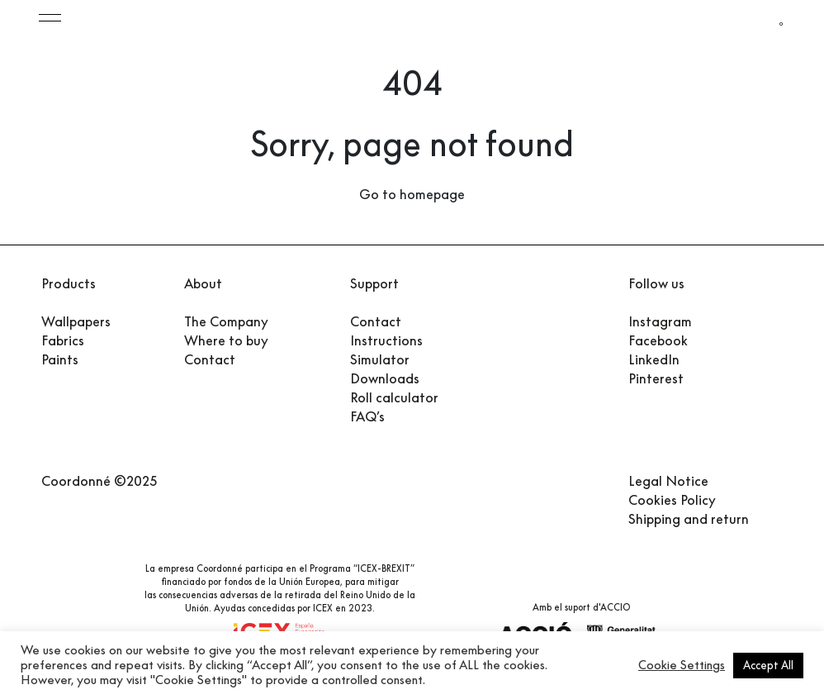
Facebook (658, 340)
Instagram (660, 321)
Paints (59, 359)
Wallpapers (76, 321)
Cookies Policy (672, 499)
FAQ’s (367, 416)
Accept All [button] (768, 665)
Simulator (380, 359)
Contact (209, 359)
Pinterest (656, 378)
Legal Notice (668, 480)
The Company (226, 321)
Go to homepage (412, 194)
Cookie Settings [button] (681, 665)
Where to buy (226, 340)
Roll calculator (394, 397)
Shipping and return (688, 518)
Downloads (384, 378)
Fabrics (62, 340)
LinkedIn (654, 359)
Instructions (386, 340)
